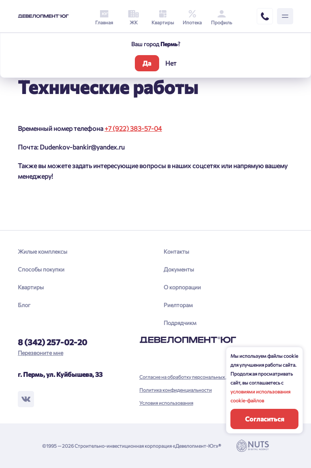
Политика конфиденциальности (175, 390)
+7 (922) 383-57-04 (133, 128)
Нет (171, 63)
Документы (179, 269)
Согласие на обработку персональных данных (191, 377)
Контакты (176, 251)
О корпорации (182, 287)
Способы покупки (41, 269)
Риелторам (178, 304)
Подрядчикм (180, 322)
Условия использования (166, 403)
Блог (24, 304)
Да (147, 63)
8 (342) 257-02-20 (52, 342)
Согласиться (264, 419)
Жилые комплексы (42, 251)
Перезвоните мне (40, 352)
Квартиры (31, 287)
